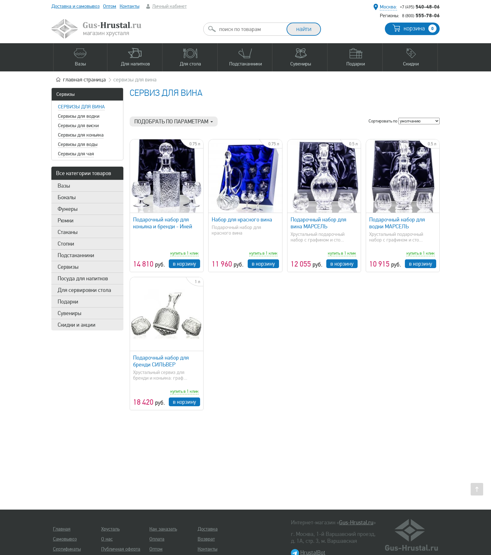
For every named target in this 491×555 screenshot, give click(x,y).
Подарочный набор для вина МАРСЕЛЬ (318, 223)
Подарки (68, 301)
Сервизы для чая (76, 154)
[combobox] (250, 29)
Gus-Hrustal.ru (356, 522)
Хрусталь (110, 529)
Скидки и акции (77, 324)
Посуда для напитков (83, 278)
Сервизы (65, 94)
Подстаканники (76, 255)
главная (84, 79)
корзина (420, 28)
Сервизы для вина (81, 107)
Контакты (129, 6)
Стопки (66, 243)
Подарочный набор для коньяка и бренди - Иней (162, 223)
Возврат (206, 539)
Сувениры (69, 313)
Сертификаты (67, 549)
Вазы (64, 185)
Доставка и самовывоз (75, 6)
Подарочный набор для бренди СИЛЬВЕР (161, 361)
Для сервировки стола (84, 290)
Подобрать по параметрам (173, 121)
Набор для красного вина (242, 219)
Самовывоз (65, 539)
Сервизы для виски (78, 125)
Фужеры (68, 208)
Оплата (156, 539)
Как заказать (163, 529)
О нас (107, 539)
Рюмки (66, 220)
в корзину (184, 263)
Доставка (208, 529)
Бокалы (67, 197)
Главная (61, 529)
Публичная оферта (120, 549)
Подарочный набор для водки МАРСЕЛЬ (397, 223)
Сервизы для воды (77, 144)
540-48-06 (420, 6)
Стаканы (68, 232)
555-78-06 (421, 15)
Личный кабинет (169, 6)
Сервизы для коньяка (81, 135)
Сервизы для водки (78, 116)
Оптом (109, 6)
